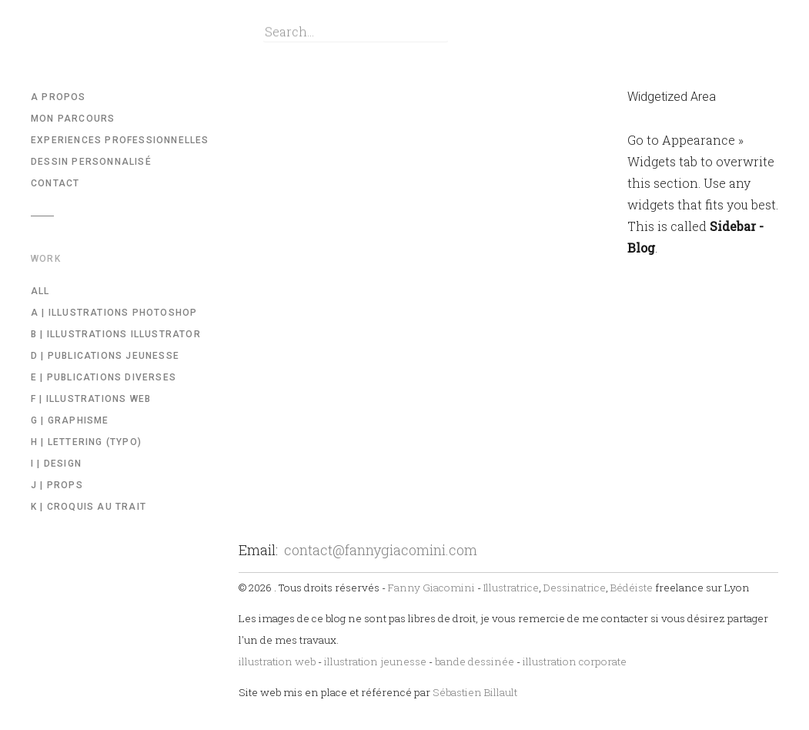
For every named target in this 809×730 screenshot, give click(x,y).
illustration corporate (575, 661)
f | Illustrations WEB (91, 398)
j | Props (57, 485)
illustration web (277, 661)
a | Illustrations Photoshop (114, 312)
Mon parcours (73, 118)
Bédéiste (631, 587)
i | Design (56, 463)
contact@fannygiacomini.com (380, 550)
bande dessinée (474, 661)
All (40, 291)
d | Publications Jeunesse (105, 355)
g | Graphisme (70, 420)
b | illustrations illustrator (116, 334)
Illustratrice (511, 587)
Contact (55, 183)
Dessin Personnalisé (91, 161)
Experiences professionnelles (120, 140)
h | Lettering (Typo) (86, 442)
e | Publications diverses (103, 377)
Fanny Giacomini (431, 587)
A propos (58, 97)
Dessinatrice (574, 587)
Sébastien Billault (475, 692)
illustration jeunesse (375, 661)
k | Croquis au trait (88, 506)
